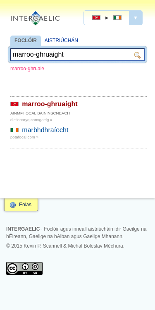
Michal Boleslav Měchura (95, 246)
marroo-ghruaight (49, 103)
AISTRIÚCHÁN (61, 40)
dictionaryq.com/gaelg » (31, 119)
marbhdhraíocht (45, 130)
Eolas (25, 204)
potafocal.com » (24, 137)
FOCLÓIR (25, 40)
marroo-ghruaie (27, 69)
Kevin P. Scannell (43, 246)
